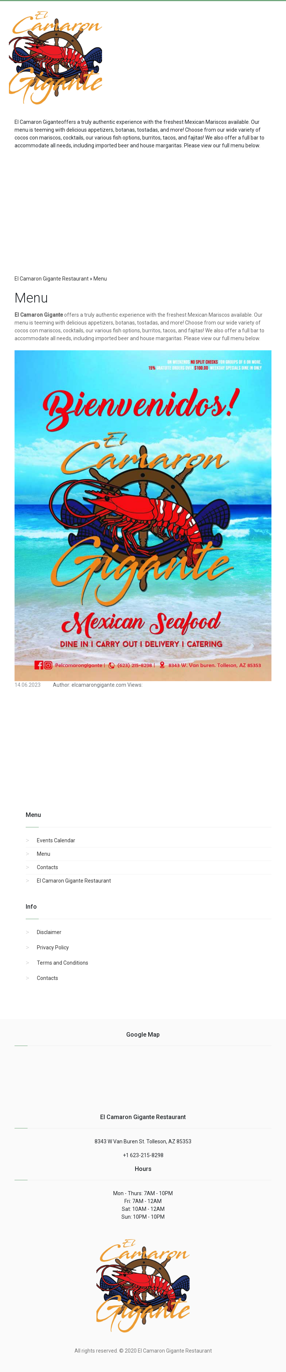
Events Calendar (56, 840)
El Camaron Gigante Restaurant (74, 881)
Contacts (47, 867)
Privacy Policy (53, 947)
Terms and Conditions (62, 963)
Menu (43, 854)
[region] (143, 209)
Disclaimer (49, 932)
